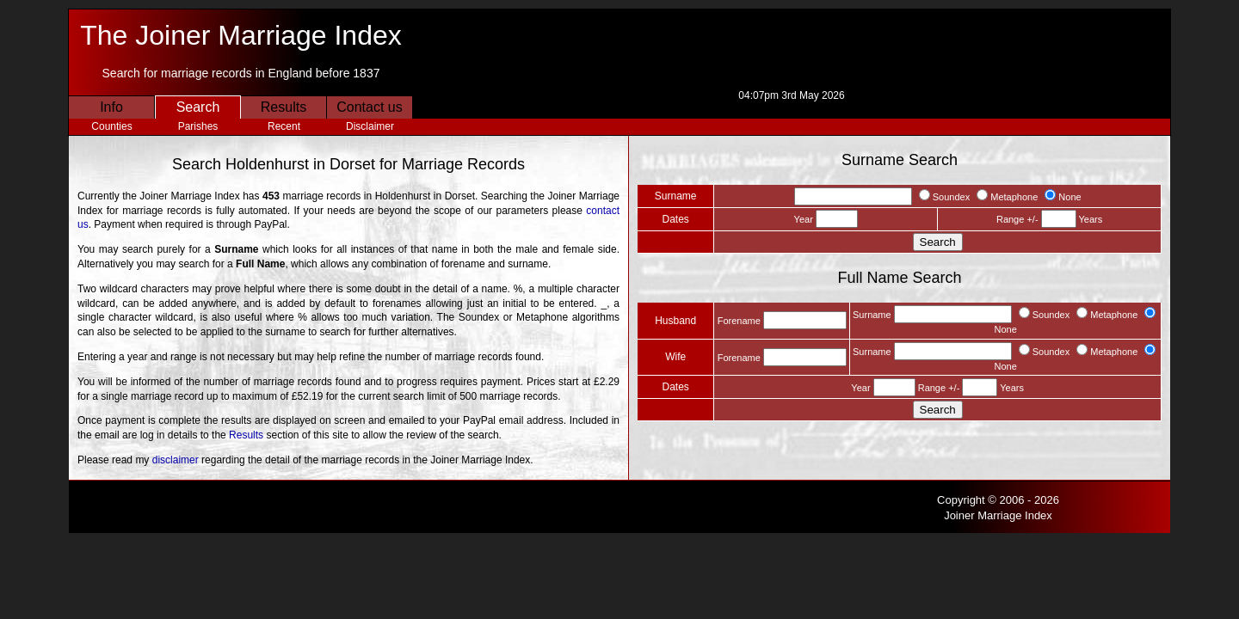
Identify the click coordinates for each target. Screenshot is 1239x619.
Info (111, 107)
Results (283, 107)
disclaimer (175, 460)
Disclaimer (370, 126)
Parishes (198, 126)
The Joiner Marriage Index (241, 35)
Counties (111, 126)
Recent (284, 126)
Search (198, 107)
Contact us (369, 107)
